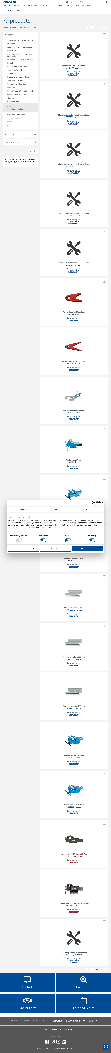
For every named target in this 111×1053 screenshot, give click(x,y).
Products (8, 6)
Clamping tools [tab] (13, 101)
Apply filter (32, 151)
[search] (97, 2)
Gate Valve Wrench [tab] (14, 70)
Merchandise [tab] (12, 44)
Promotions (19, 6)
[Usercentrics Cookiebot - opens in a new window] (93, 503)
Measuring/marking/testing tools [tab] (19, 47)
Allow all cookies (87, 549)
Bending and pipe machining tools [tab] (20, 59)
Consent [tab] (23, 509)
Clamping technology (15, 109)
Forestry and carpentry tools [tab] (18, 77)
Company (86, 6)
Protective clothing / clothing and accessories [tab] (19, 55)
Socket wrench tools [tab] (15, 80)
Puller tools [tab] (11, 51)
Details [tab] (55, 509)
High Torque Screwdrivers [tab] (17, 66)
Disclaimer (44, 1029)
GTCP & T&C (67, 1029)
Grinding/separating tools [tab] (17, 94)
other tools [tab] (11, 98)
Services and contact (60, 6)
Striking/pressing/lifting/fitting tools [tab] (20, 91)
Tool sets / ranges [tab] (14, 118)
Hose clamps (12, 106)
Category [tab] (9, 35)
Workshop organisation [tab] (16, 115)
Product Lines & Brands (38, 6)
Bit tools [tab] (10, 63)
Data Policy (56, 1029)
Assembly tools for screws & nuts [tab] (20, 40)
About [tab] (88, 509)
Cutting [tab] (10, 125)
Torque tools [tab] (12, 73)
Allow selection (55, 549)
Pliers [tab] (9, 122)
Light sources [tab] (12, 87)
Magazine (76, 6)
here (56, 527)
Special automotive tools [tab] (16, 84)
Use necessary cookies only (23, 549)
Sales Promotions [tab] (12, 142)
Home (5, 11)
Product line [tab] (9, 134)
